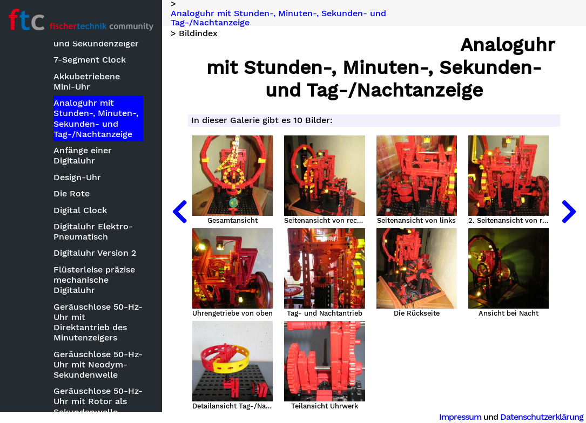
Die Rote (71, 193)
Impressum (460, 417)
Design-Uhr (77, 177)
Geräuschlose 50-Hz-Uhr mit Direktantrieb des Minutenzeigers (98, 322)
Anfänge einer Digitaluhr (82, 155)
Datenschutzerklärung (541, 417)
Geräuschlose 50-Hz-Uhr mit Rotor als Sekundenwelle (98, 401)
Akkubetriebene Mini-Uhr (86, 81)
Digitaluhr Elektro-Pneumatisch (93, 231)
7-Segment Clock (89, 59)
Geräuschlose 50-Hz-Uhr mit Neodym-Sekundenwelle (98, 364)
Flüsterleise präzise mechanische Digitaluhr (94, 279)
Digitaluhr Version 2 (94, 253)
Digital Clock (80, 210)
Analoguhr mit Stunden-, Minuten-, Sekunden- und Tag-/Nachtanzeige (95, 118)
